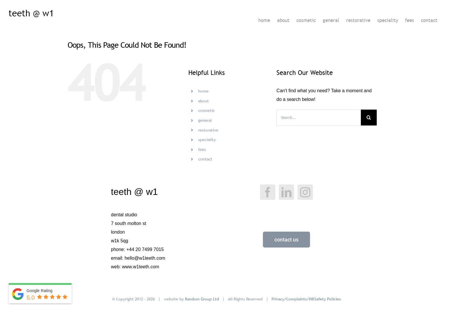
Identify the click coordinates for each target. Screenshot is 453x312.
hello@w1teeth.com (145, 258)
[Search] (369, 117)
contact (205, 159)
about (203, 101)
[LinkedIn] (286, 192)
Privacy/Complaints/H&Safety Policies (306, 299)
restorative (208, 130)
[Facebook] (267, 192)
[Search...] (318, 117)
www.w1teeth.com (140, 266)
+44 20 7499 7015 (145, 249)
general (205, 120)
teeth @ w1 (134, 192)
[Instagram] (305, 192)
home (203, 91)
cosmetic (206, 110)
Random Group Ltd (202, 299)
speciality (207, 139)
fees (202, 149)
